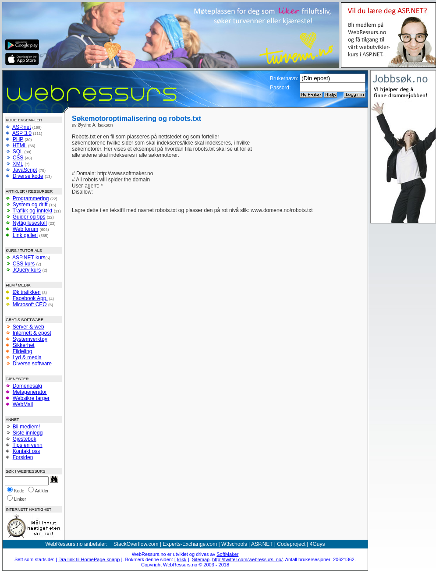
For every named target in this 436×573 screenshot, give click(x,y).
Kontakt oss (26, 451)
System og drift (30, 205)
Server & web (28, 327)
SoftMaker (227, 554)
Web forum (25, 229)
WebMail (23, 404)
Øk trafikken (27, 292)
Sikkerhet (24, 345)
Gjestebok (24, 439)
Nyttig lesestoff (30, 223)
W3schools (234, 544)
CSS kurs (24, 264)
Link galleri (25, 235)
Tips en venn (27, 445)
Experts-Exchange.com (190, 544)
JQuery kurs (27, 270)
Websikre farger (31, 398)
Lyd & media (27, 357)
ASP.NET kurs (29, 258)
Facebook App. (30, 298)
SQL (18, 152)
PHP (18, 139)
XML (18, 164)
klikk (181, 559)
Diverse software (32, 364)
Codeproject (291, 544)
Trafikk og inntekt (32, 211)
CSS (18, 158)
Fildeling (22, 351)
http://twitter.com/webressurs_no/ (247, 559)
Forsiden (23, 457)
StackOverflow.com (136, 544)
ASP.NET (262, 544)
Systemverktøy (30, 339)
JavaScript (25, 170)
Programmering (31, 198)
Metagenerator (30, 392)
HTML (20, 145)
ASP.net (21, 127)
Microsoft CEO (30, 304)
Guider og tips (29, 217)
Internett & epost (32, 333)
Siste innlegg (28, 433)
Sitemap (200, 559)
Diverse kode (28, 176)
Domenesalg (27, 386)
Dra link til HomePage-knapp (89, 559)
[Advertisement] (307, 147)
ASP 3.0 (22, 133)
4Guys (317, 544)
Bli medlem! (26, 427)
